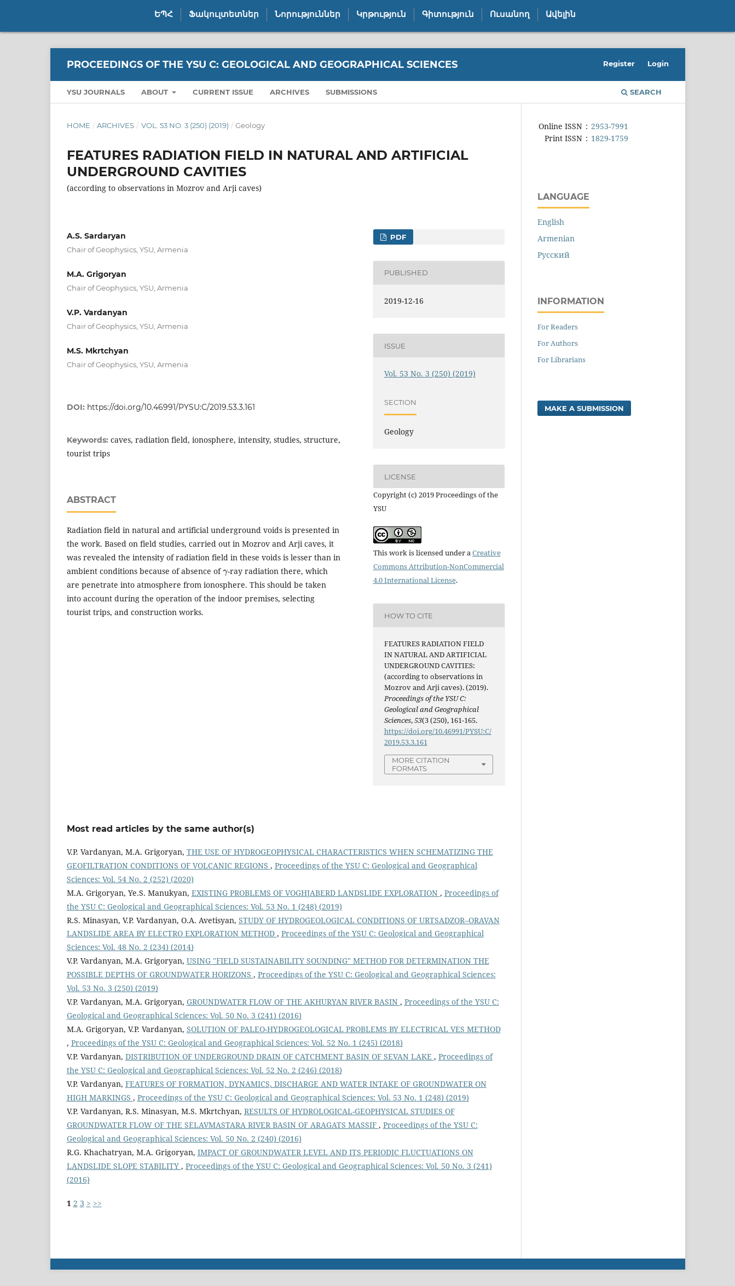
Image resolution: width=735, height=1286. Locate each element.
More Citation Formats (421, 764)
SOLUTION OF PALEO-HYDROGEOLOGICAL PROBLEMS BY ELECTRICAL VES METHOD (344, 1029)
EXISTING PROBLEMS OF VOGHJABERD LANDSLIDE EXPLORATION (316, 893)
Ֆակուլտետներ (224, 14)
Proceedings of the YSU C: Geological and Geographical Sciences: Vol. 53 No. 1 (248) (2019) (303, 1097)
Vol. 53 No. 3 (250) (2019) (185, 125)
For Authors (557, 343)
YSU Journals (96, 92)
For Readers (557, 327)
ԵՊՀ (163, 14)
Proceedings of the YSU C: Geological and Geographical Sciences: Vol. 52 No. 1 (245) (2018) (237, 1043)
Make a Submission (584, 408)
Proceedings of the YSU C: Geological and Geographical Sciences (262, 65)
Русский (553, 255)
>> (97, 1203)
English (550, 222)
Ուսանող (510, 14)
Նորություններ (307, 14)
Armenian (556, 238)
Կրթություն (381, 14)
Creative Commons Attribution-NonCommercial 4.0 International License (438, 566)
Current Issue (223, 92)
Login (658, 63)
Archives (289, 92)
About (155, 92)
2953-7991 (609, 126)
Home (78, 125)
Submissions (351, 92)
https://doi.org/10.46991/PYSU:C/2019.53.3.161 (171, 407)
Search (641, 92)
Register (619, 63)
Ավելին (561, 14)
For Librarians (561, 359)
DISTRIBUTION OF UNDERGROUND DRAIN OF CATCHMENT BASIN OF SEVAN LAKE (279, 1056)
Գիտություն (448, 14)
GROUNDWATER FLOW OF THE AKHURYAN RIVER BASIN (293, 1002)
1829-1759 (609, 138)
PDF (397, 237)
